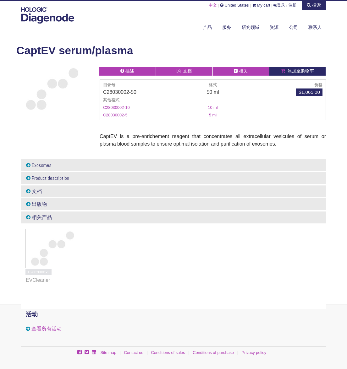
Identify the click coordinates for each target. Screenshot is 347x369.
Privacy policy (254, 352)
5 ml (213, 115)
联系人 (315, 27)
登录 (279, 5)
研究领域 (250, 27)
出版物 (36, 204)
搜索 (314, 5)
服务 (226, 27)
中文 (213, 5)
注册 (293, 5)
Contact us (133, 352)
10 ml (213, 107)
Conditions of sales (168, 352)
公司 (293, 27)
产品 (207, 27)
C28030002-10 (116, 107)
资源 (274, 27)
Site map (108, 352)
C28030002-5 (115, 115)
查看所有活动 (46, 328)
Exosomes (39, 165)
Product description (47, 178)
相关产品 (39, 217)
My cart (261, 5)
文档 (34, 191)
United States (234, 5)
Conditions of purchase (213, 352)
